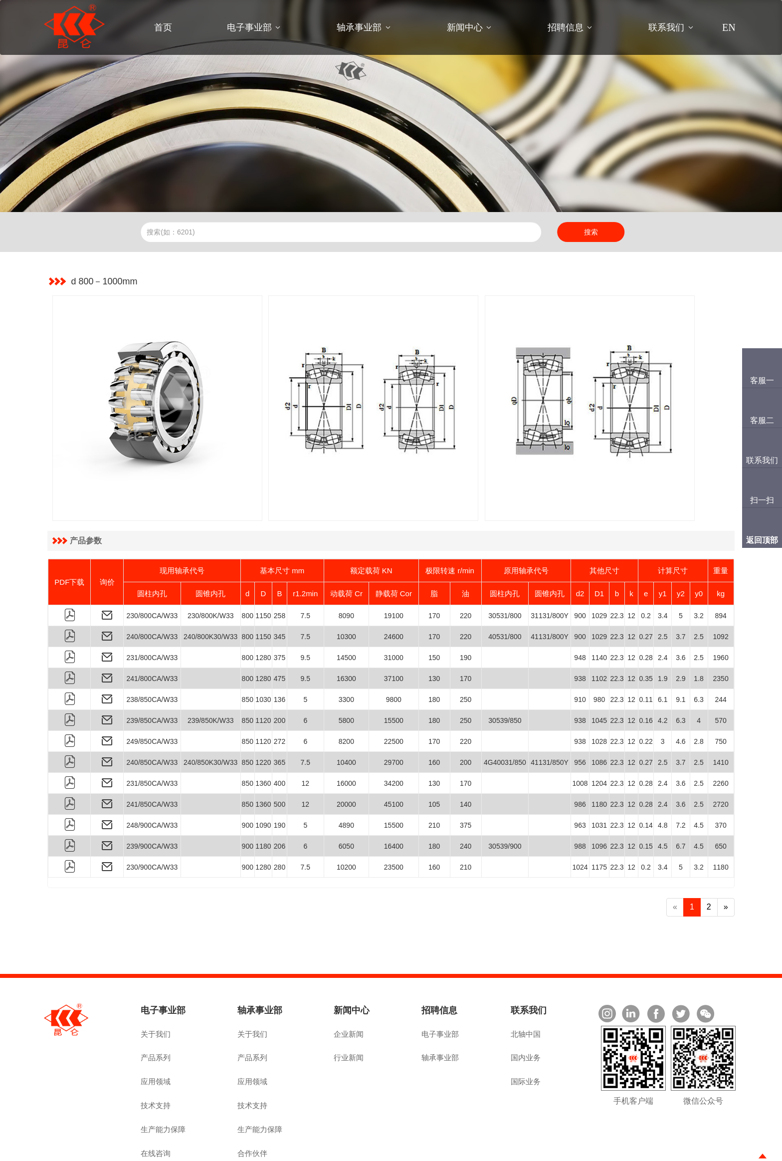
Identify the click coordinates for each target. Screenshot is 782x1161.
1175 (599, 821)
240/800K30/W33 (210, 591)
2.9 (680, 633)
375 (279, 612)
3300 (346, 654)
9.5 (305, 612)
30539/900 (504, 800)
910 (580, 654)
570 (720, 675)
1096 (599, 800)
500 (279, 758)
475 (279, 633)
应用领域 (156, 1035)
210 (434, 779)
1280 (263, 612)
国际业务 (526, 1035)
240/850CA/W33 (152, 716)
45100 (393, 758)
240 (465, 800)
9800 (393, 654)
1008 (579, 737)
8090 (346, 570)
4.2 (662, 675)
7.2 (680, 779)
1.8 (698, 633)
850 (247, 654)
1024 (579, 821)
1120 (263, 675)
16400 (393, 800)
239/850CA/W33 (152, 675)
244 (720, 654)
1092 (721, 591)
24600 (393, 591)
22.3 (616, 570)
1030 (263, 654)
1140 (599, 612)
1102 (599, 633)
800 (247, 570)
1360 (263, 737)
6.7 (680, 800)
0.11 (645, 654)
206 (279, 800)
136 (279, 654)
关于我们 (156, 988)
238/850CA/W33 (152, 654)
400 (279, 737)
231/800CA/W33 (152, 612)
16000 (346, 737)
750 (720, 695)
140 (465, 758)
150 (434, 612)
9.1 (680, 654)
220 (465, 570)
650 (720, 800)
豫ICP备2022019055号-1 (233, 1150)
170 (434, 570)
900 (580, 570)
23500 (393, 821)
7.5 (305, 570)
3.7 (680, 591)
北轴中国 (526, 988)
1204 (599, 737)
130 (434, 633)
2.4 (662, 612)
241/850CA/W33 (152, 758)
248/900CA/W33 (152, 779)
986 (580, 758)
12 (631, 570)
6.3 (698, 654)
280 (279, 821)
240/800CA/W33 (152, 591)
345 (279, 591)
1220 (263, 716)
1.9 (662, 633)
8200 (346, 695)
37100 (393, 633)
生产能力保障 (163, 1083)
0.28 (645, 612)
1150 (263, 570)
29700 (393, 716)
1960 (721, 612)
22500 (393, 695)
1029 (599, 570)
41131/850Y (550, 716)
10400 (346, 716)
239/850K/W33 (211, 675)
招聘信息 (566, 27)
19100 (393, 570)
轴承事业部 (359, 27)
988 (580, 800)
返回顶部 (762, 540)
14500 (346, 612)
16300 (346, 633)
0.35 (645, 633)
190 (465, 612)
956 (580, 716)
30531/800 (504, 570)
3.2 (698, 570)
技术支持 (156, 1059)
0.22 (645, 695)
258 (279, 570)
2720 (721, 758)
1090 (263, 779)
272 (279, 695)
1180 (599, 758)
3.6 (680, 612)
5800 (346, 675)
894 (720, 570)
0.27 (645, 591)
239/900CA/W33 (152, 800)
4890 (346, 779)
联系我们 (666, 27)
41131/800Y (550, 591)
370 (720, 779)
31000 (393, 612)
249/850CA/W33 (152, 695)
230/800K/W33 (211, 570)
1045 (599, 675)
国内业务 (526, 1011)
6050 (346, 800)
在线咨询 (156, 1107)
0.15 (645, 800)
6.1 (662, 654)
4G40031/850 (505, 716)
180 (434, 654)
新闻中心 (465, 27)
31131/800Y (550, 570)
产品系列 (156, 1011)
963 (580, 779)
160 (434, 716)
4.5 (698, 779)
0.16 (645, 675)
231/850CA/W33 (152, 737)
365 (279, 716)
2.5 (662, 591)
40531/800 (504, 591)
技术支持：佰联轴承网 (703, 1150)
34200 (393, 737)
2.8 (698, 695)
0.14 (645, 779)
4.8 (662, 779)
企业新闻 (349, 988)
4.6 (680, 695)
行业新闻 (349, 1011)
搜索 (591, 232)
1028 (599, 695)
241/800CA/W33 (152, 633)
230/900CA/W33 (152, 821)
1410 (721, 716)
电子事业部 (249, 27)
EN (729, 27)
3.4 (662, 570)
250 (465, 654)
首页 (163, 27)
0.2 (645, 570)
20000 (346, 758)
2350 (721, 633)
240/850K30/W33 (210, 716)
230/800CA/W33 (152, 570)
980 (599, 654)
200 (279, 675)
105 (434, 758)
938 (580, 633)
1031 (599, 779)
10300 (346, 591)
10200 (346, 821)
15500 (393, 675)
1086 (599, 716)
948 (580, 612)
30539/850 (504, 675)
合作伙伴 (252, 1107)
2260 (721, 737)
